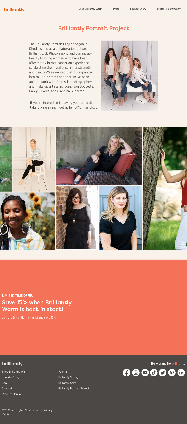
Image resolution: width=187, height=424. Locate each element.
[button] (169, 9)
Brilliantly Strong (68, 377)
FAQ (4, 383)
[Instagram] (136, 372)
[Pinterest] (172, 372)
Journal (62, 371)
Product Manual (11, 394)
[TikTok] (154, 372)
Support (7, 388)
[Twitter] (162, 372)
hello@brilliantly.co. (83, 107)
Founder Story (11, 377)
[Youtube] (145, 372)
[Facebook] (126, 372)
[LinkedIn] (181, 372)
